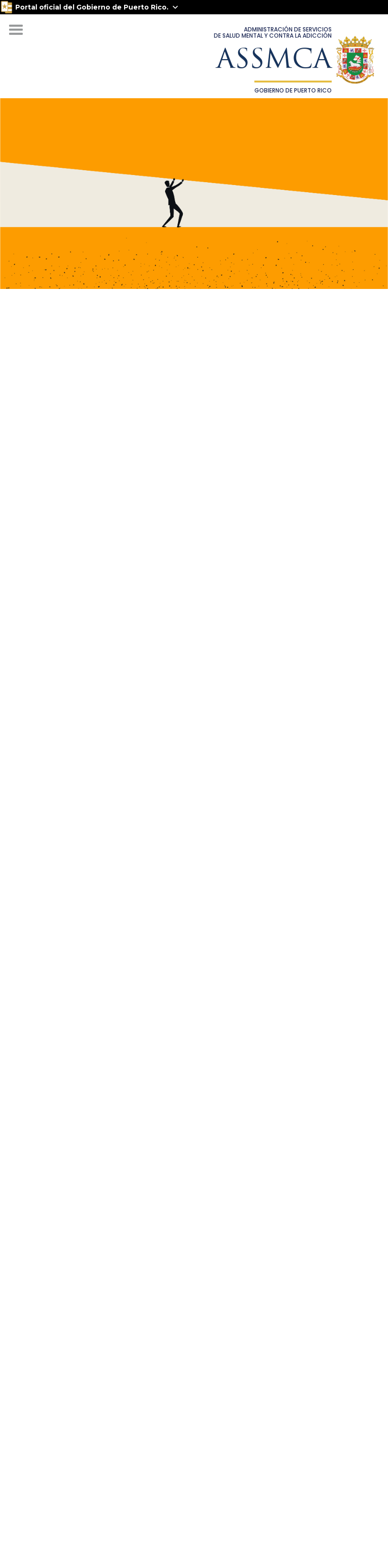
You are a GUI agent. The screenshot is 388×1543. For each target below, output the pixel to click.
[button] (15, 30)
